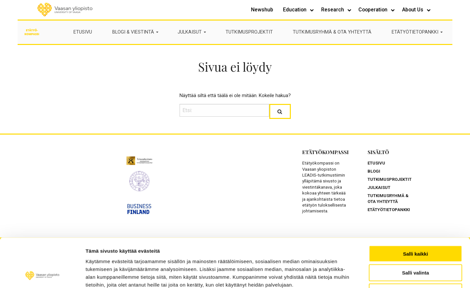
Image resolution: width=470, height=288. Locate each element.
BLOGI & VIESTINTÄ (135, 32)
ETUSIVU (82, 32)
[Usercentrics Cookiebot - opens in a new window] (42, 275)
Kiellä (415, 246)
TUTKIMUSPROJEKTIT (249, 32)
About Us (413, 10)
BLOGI (374, 171)
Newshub (262, 10)
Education (295, 10)
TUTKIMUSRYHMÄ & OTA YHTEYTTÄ (332, 32)
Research (333, 10)
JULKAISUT (192, 32)
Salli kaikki (415, 208)
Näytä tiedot (391, 275)
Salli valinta (415, 227)
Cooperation (373, 10)
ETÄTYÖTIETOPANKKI (418, 32)
